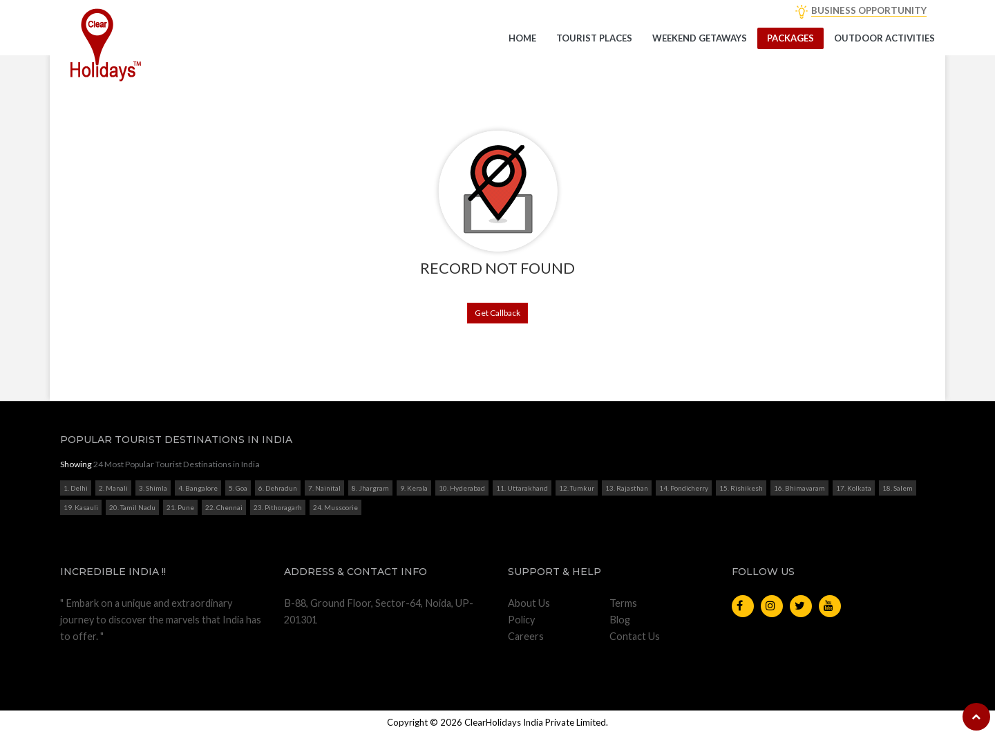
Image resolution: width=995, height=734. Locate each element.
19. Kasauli (81, 507)
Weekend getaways (699, 38)
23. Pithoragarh (278, 507)
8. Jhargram (370, 488)
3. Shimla (153, 488)
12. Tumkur (576, 488)
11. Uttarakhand (522, 488)
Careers (526, 636)
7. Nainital (324, 488)
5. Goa (238, 488)
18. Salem (897, 488)
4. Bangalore (198, 488)
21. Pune (180, 507)
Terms (623, 603)
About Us (529, 603)
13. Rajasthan (626, 488)
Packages (790, 38)
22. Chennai (224, 507)
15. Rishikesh (741, 488)
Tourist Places (594, 38)
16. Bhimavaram (799, 488)
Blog (619, 619)
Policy (521, 619)
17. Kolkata (853, 488)
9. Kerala (414, 488)
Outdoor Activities (884, 38)
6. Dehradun (277, 488)
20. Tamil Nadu (132, 507)
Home (522, 38)
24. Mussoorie (335, 507)
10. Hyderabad (462, 488)
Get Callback (497, 313)
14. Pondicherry (683, 488)
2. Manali (113, 488)
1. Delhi (76, 488)
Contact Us (634, 636)
